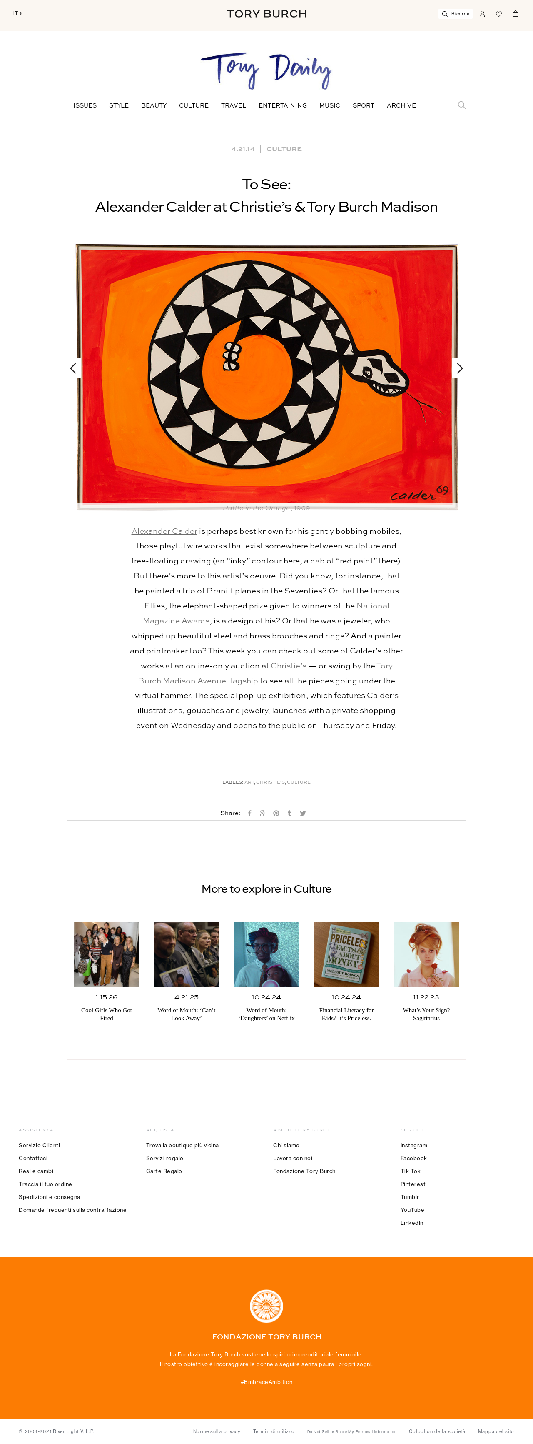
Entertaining (283, 106)
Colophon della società (437, 1431)
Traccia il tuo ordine (45, 1184)
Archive (401, 106)
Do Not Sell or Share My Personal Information (352, 1432)
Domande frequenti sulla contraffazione (73, 1209)
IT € (18, 13)
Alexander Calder (164, 532)
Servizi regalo (165, 1158)
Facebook (414, 1158)
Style (119, 106)
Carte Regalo (164, 1171)
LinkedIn (412, 1222)
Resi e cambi (36, 1171)
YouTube (413, 1209)
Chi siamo (286, 1145)
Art (249, 783)
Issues (85, 106)
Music (329, 106)
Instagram (414, 1145)
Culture (194, 106)
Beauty (154, 106)
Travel (233, 106)
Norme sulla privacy (217, 1431)
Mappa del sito (496, 1431)
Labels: (233, 783)
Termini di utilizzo (274, 1431)
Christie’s (288, 666)
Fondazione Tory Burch (304, 1171)
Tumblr (410, 1197)
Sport (363, 106)
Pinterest (413, 1184)
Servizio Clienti (39, 1145)
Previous (77, 368)
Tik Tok (411, 1171)
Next (456, 368)
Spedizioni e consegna (49, 1197)
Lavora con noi (292, 1158)
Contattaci (33, 1158)
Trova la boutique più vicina (182, 1145)
